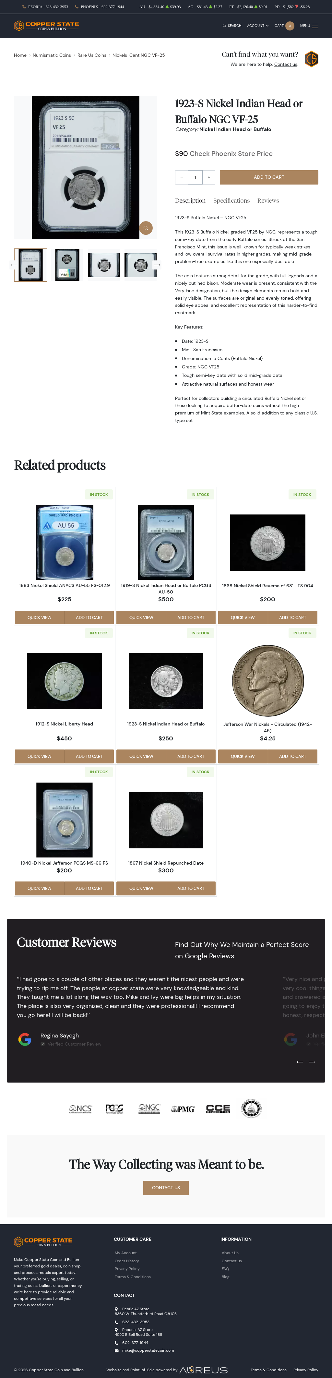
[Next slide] (156, 265)
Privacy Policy (127, 1268)
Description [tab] (190, 200)
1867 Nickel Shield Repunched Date (166, 863)
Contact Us (166, 1188)
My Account (126, 1252)
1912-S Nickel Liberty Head (64, 724)
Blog (226, 1276)
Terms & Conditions (133, 1276)
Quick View (40, 617)
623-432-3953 (135, 1321)
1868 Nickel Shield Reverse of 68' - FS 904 (267, 586)
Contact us (285, 64)
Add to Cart (269, 177)
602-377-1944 (135, 1342)
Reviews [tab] (268, 200)
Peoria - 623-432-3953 (48, 7)
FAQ (225, 1268)
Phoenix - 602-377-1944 (102, 7)
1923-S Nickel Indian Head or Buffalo (166, 724)
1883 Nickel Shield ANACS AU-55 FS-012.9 (64, 585)
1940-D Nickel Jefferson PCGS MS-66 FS (64, 863)
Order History (127, 1260)
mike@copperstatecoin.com (148, 1350)
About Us (230, 1252)
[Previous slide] (13, 265)
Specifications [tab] (231, 200)
